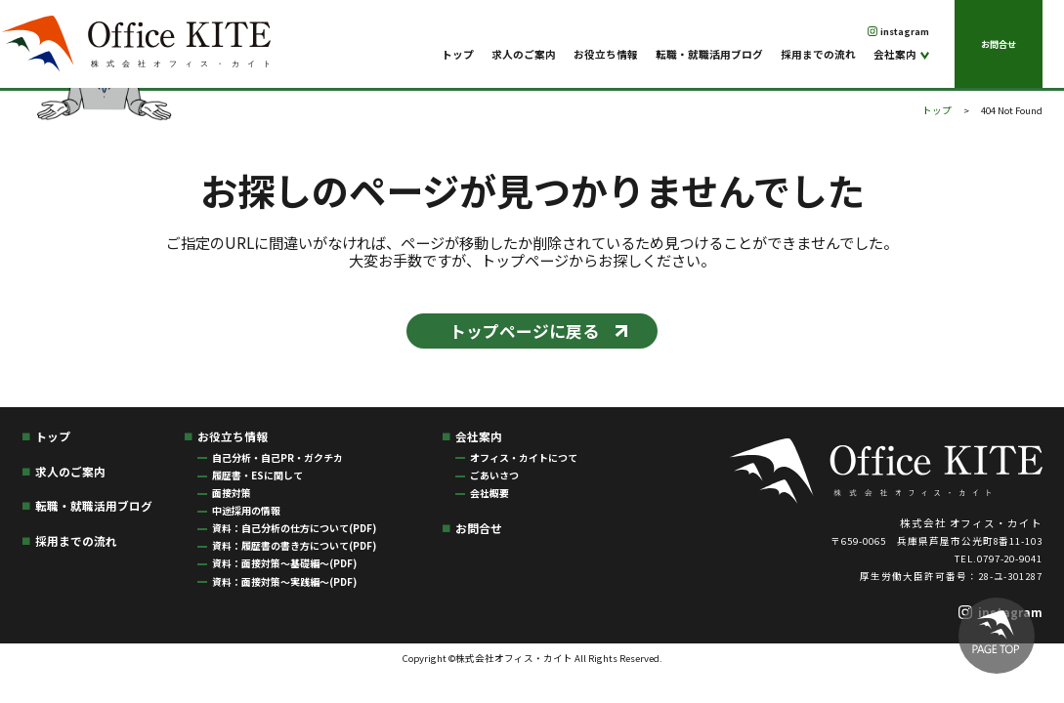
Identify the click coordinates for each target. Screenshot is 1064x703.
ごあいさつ (494, 475)
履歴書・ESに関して (257, 475)
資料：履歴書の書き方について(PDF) (294, 545)
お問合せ (998, 44)
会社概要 (489, 492)
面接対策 (231, 492)
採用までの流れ (818, 54)
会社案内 (894, 54)
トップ (458, 54)
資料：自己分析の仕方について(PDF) (294, 527)
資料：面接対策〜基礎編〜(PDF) (284, 563)
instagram (904, 31)
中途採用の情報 (246, 510)
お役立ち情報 (606, 54)
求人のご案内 (523, 54)
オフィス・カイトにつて (523, 457)
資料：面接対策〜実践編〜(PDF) (284, 581)
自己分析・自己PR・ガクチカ (277, 457)
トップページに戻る (524, 331)
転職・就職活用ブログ (709, 54)
